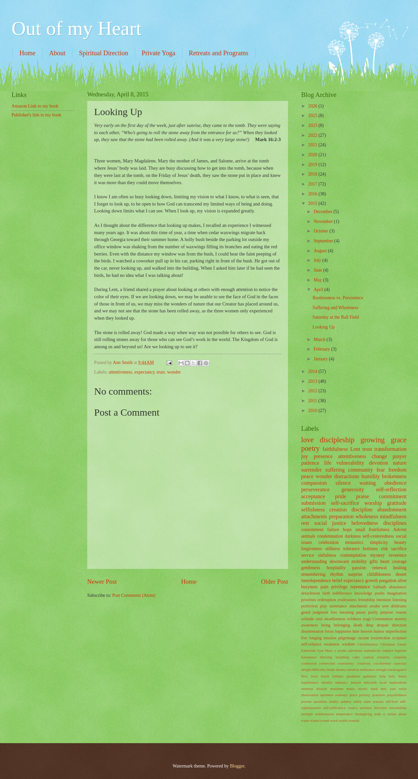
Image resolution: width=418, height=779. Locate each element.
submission (313, 503)
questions (320, 701)
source (352, 708)
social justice (330, 523)
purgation (388, 580)
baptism (400, 650)
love (307, 440)
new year (388, 689)
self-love (391, 701)
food (314, 676)
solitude (307, 619)
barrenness (309, 657)
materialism (397, 682)
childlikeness (379, 574)
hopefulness (310, 682)
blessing (326, 657)
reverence (397, 555)
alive (402, 580)
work (334, 720)
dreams (341, 669)
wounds (353, 720)
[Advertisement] (44, 162)
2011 (313, 400)
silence (343, 483)
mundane (336, 689)
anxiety (400, 619)
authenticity (372, 650)
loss (334, 612)
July (318, 260)
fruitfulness (379, 529)
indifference (342, 593)
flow (304, 676)
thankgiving (363, 714)
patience (310, 463)
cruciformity (382, 663)
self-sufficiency (334, 708)
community (360, 470)
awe (385, 606)
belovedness (365, 523)
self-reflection (391, 489)
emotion (353, 669)
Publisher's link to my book (36, 114)
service (307, 555)
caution (368, 657)
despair (383, 625)
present (306, 701)
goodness (353, 676)
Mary (329, 650)
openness (326, 695)
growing (372, 440)
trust (161, 372)
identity (326, 682)
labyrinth (370, 682)
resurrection (380, 638)
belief (337, 580)
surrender (311, 470)
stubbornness (324, 714)
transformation (390, 449)
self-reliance (311, 644)
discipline (362, 509)
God (320, 650)
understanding (314, 561)
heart (385, 561)
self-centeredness (378, 536)
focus (329, 631)
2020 (313, 154)
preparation (341, 516)
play (323, 606)
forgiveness (311, 548)
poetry (310, 448)
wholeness (366, 516)
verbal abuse (396, 714)
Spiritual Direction (103, 53)
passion (359, 567)
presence (323, 456)
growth (371, 580)
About (57, 53)
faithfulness (335, 449)
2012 (313, 390)
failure (333, 529)
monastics (354, 542)
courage (399, 561)
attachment (358, 606)
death (357, 625)
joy (304, 456)
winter (314, 720)
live (304, 638)
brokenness (394, 476)
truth (377, 714)
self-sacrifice (345, 503)
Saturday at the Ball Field (335, 317)
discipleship (337, 440)
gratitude (396, 503)
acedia (342, 650)
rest (305, 523)
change (379, 456)
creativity (364, 663)
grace (398, 440)
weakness (332, 644)
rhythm (336, 574)
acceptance (313, 496)
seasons (378, 701)
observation (309, 695)
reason (401, 612)
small (360, 529)
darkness (353, 536)
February (322, 349)
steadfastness (335, 619)
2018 (313, 174)
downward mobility (348, 561)
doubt (331, 669)
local (382, 682)
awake (375, 606)
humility (370, 476)
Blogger (237, 766)
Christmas (387, 644)
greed (305, 612)
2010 (313, 410)
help (382, 676)
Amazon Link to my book (35, 106)
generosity (352, 489)
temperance (344, 714)
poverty (364, 695)
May (318, 280)
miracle (321, 689)
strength (307, 714)
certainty (383, 657)
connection (327, 663)
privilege (339, 586)
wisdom (348, 644)
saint (367, 701)
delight (306, 669)
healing (399, 567)
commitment (392, 496)
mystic (363, 689)
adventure (355, 650)
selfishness (313, 509)
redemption (327, 599)
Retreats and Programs (218, 53)
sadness (346, 701)
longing (315, 638)
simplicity (379, 542)
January (321, 358)
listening (399, 599)
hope (347, 529)
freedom (397, 470)
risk (384, 548)
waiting (367, 483)
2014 (313, 371)
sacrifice (398, 548)
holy (392, 676)
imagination (396, 593)
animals (308, 536)
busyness (309, 586)
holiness (370, 548)
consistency (346, 663)
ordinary (341, 695)
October (321, 231)
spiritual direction (373, 708)
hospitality (336, 567)
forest (325, 676)
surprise (355, 574)
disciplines (394, 523)
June (318, 270)
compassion (314, 483)
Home (27, 53)
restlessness (347, 599)
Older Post (274, 581)
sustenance (338, 606)
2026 (313, 106)
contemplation (353, 555)
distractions (346, 476)
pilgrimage (347, 638)
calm (356, 657)
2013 (313, 381)
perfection (309, 606)
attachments (314, 516)
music (350, 689)
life (327, 463)
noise (402, 689)
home (402, 676)
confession (309, 663)
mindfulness (393, 516)
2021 (313, 144)
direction (399, 625)
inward (356, 682)
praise (362, 496)
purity (373, 612)
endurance (367, 669)
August (321, 250)
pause (360, 612)
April (319, 289)
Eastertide (308, 650)
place (353, 695)
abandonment (391, 509)
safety (357, 701)
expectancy (144, 372)
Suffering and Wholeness (335, 307)
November (324, 221)
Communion (383, 619)
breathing (342, 657)
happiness (343, 631)
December (323, 211)
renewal (379, 567)
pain (324, 586)
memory (307, 689)
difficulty (319, 669)
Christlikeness (367, 644)
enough (381, 669)
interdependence (316, 580)
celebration (329, 542)
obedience (395, 483)
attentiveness (120, 372)
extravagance (396, 669)
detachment (310, 593)
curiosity (400, 663)
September (324, 240)
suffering (335, 470)
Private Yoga (158, 53)
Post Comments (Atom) (133, 595)
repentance (360, 586)
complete (399, 657)
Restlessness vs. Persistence (337, 297)
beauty (400, 542)
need (374, 689)
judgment (320, 612)
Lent (355, 449)
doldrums (398, 606)
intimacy (341, 682)
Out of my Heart (77, 28)
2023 (313, 125)
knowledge (363, 593)
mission (330, 638)
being (325, 625)
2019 (313, 164)
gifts (374, 561)
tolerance (351, 548)
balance (388, 650)
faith (326, 593)
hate (356, 631)
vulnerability (350, 463)
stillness (332, 548)
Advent (399, 529)
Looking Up (323, 327)
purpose (386, 612)
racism (363, 638)
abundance (397, 587)
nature (399, 463)
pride (340, 496)
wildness (354, 619)
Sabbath (379, 587)
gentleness (310, 567)
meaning (347, 612)
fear (381, 470)
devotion (378, 463)
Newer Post (102, 581)
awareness (309, 625)
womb (324, 720)
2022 (313, 135)
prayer (399, 456)
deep (369, 625)
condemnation (330, 536)
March (320, 339)
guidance (369, 676)
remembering (313, 574)
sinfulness (327, 555)
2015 (313, 203)
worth (343, 720)
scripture (399, 638)
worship (373, 503)
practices (378, 695)
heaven (366, 631)
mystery (377, 555)
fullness (337, 676)
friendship (366, 599)
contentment (312, 529)
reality (333, 701)
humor (379, 631)
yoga (367, 619)
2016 (313, 193)
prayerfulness (396, 695)
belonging (342, 625)
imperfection (396, 631)
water (305, 720)
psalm (380, 593)
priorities (308, 599)
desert (401, 574)
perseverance (315, 489)
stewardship (397, 708)
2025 (313, 115)
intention (383, 599)
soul (319, 619)
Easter (401, 644)
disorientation (312, 631)
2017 (313, 184)
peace (307, 476)
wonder (174, 372)
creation (338, 509)
